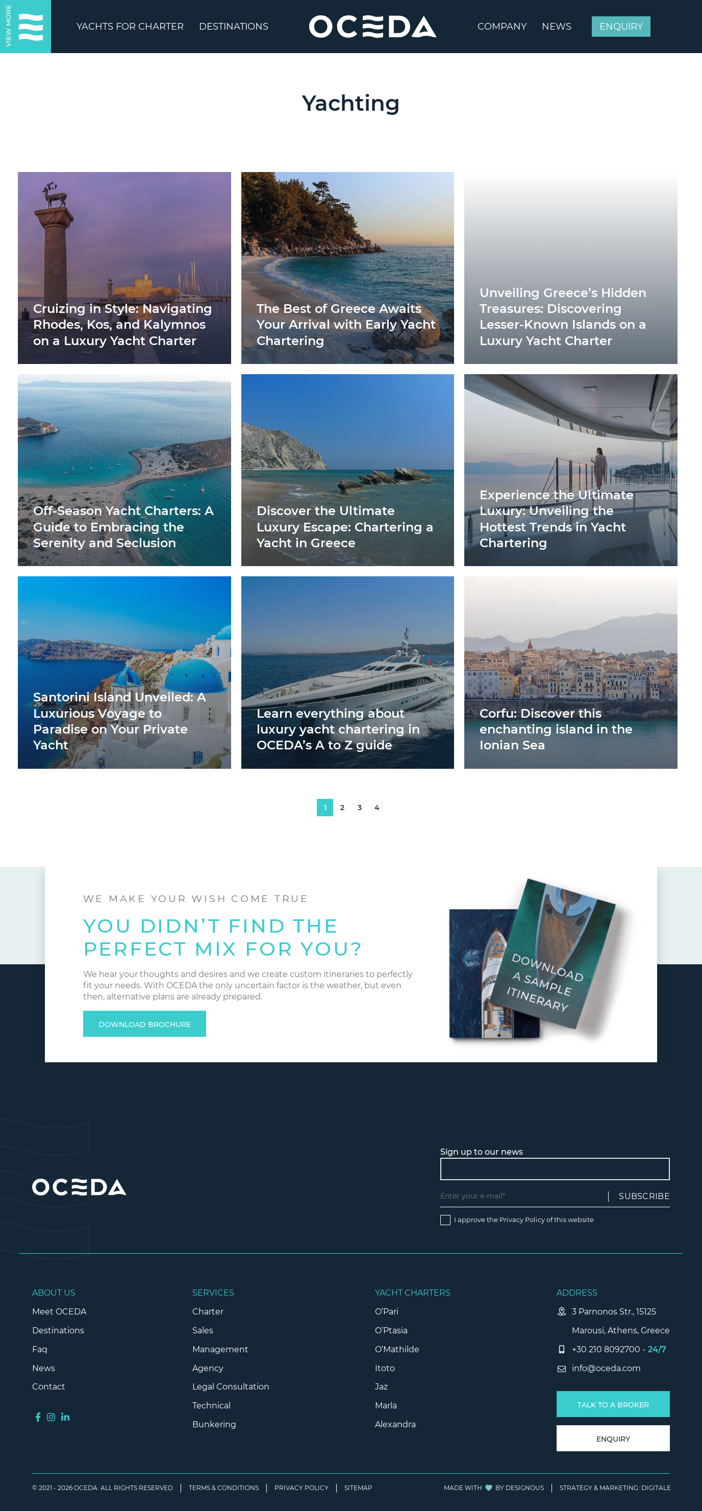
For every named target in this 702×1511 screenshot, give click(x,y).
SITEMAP (358, 1488)
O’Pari (386, 1312)
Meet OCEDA (59, 1312)
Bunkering (214, 1424)
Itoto (385, 1368)
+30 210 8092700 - (608, 1349)
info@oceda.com (606, 1368)
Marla (386, 1405)
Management (220, 1349)
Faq (39, 1349)
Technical (211, 1405)
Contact (48, 1387)
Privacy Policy (522, 1219)
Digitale (656, 1488)
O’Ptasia (391, 1330)
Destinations (58, 1330)
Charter (207, 1312)
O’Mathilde (397, 1349)
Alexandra (395, 1424)
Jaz (381, 1387)
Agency (207, 1368)
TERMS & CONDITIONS (224, 1488)
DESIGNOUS (525, 1488)
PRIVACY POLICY (301, 1488)
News (43, 1368)
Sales (202, 1330)
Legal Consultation (230, 1387)
